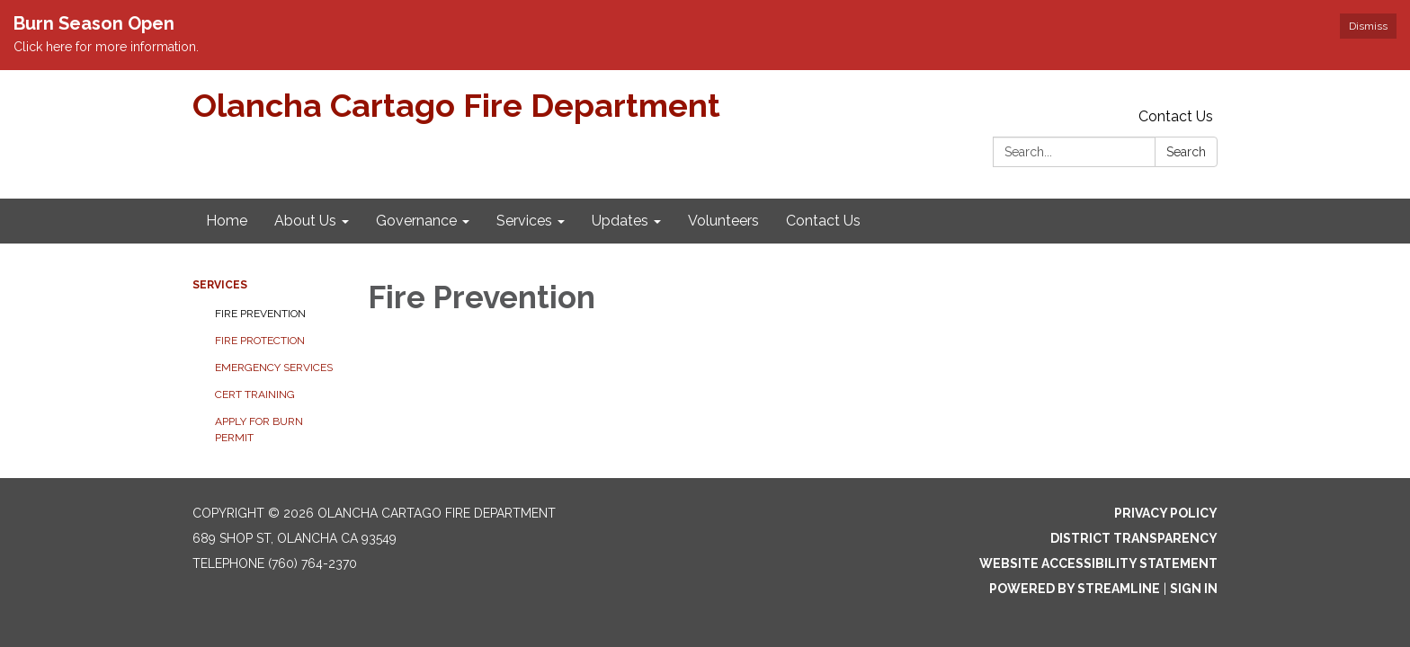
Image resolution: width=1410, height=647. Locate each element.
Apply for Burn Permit (259, 429)
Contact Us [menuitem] (823, 220)
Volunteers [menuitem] (723, 220)
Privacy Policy (1166, 513)
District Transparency (1134, 538)
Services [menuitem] (524, 220)
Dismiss (1368, 26)
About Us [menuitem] (305, 220)
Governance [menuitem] (416, 220)
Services (219, 285)
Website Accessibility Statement (1098, 563)
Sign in (1194, 588)
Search (1186, 152)
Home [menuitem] (226, 220)
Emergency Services (274, 367)
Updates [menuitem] (620, 220)
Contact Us (1175, 116)
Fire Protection (260, 340)
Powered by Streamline (1074, 588)
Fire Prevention (260, 313)
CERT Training (255, 394)
